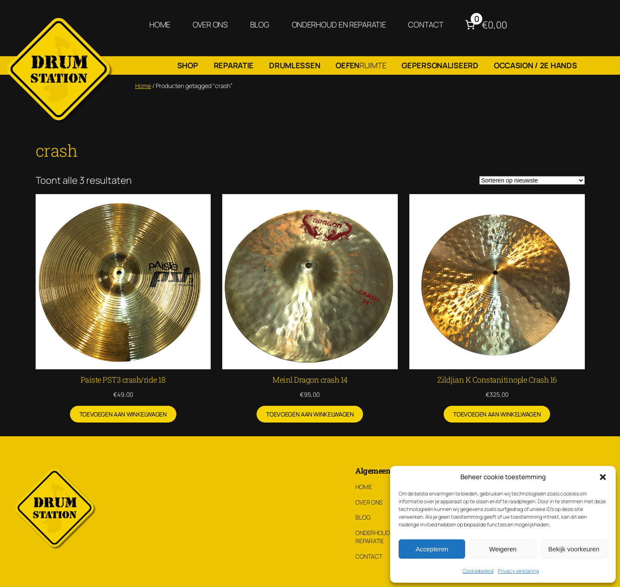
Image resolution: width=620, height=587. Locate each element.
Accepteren (432, 549)
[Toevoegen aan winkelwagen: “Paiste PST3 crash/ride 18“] (123, 414)
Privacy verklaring (518, 571)
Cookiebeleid (478, 571)
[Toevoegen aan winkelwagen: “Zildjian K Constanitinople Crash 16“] (497, 414)
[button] (603, 477)
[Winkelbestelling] (532, 180)
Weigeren (503, 549)
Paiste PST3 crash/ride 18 (123, 379)
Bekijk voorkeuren (573, 549)
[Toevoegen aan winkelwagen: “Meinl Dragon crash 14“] (310, 414)
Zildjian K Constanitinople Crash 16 (497, 379)
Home (143, 86)
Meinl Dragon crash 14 (310, 379)
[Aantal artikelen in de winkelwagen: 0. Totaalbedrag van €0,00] (485, 24)
